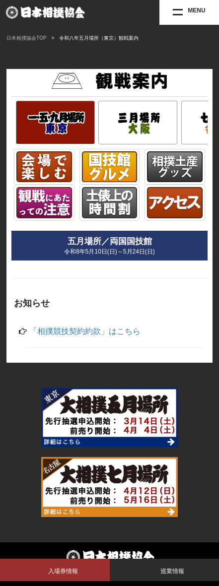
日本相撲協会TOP (26, 38)
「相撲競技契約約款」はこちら (85, 331)
